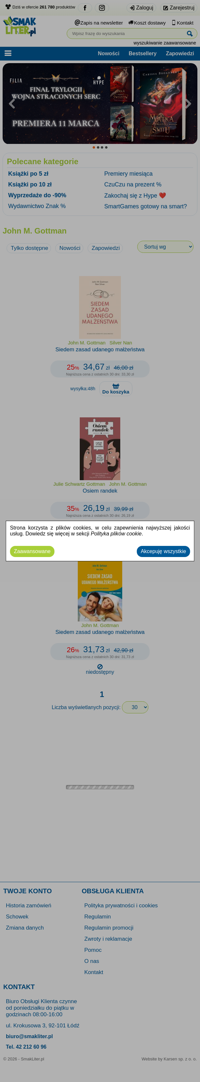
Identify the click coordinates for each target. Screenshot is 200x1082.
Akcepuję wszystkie (163, 551)
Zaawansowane (32, 551)
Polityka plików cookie (116, 533)
